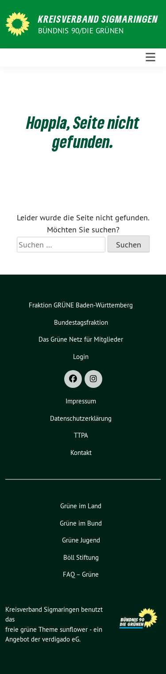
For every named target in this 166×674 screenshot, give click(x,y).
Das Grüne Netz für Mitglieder (81, 339)
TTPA (81, 435)
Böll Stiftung (81, 557)
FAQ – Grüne (81, 574)
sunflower (74, 629)
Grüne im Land (80, 506)
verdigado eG (60, 639)
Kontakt (81, 452)
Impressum (81, 401)
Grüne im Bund (81, 523)
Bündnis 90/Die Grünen (81, 31)
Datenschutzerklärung (81, 418)
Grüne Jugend (81, 540)
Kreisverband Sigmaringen (98, 18)
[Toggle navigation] (150, 57)
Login (81, 356)
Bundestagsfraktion (81, 322)
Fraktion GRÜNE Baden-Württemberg (81, 305)
